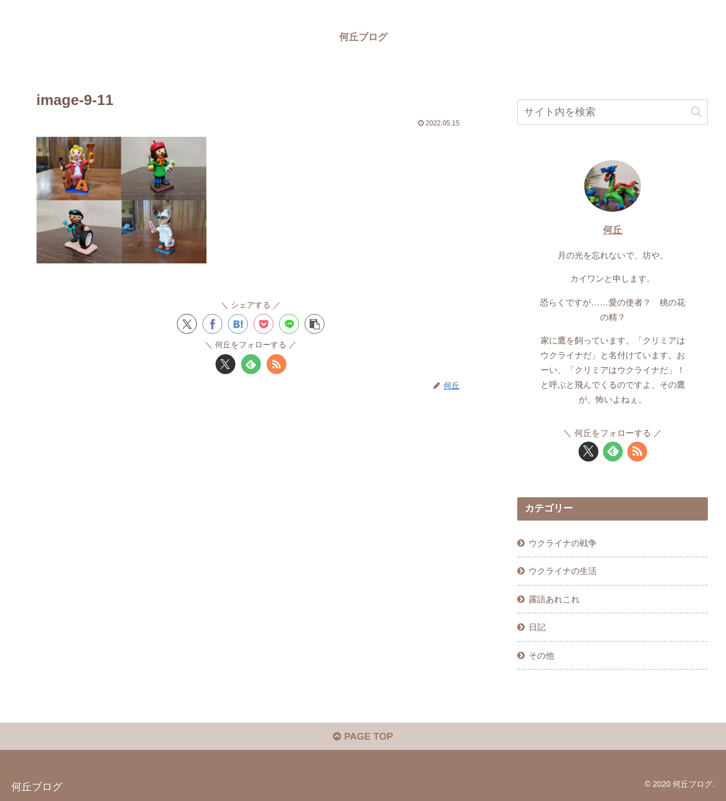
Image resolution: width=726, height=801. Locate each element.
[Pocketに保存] (263, 324)
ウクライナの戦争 (563, 543)
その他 (541, 655)
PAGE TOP (363, 736)
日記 (537, 627)
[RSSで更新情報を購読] (276, 364)
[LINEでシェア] (289, 324)
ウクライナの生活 (563, 571)
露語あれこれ (554, 599)
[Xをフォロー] (225, 364)
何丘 (612, 230)
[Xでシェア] (187, 324)
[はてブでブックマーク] (238, 324)
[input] (612, 112)
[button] (314, 324)
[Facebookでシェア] (212, 324)
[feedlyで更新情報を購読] (251, 364)
